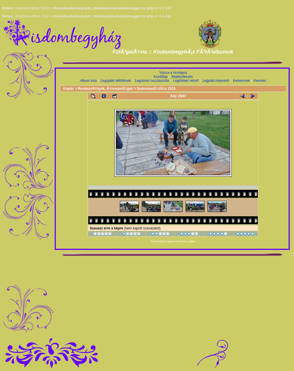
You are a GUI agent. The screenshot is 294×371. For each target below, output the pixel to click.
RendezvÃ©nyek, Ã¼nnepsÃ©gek (105, 89)
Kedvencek (241, 81)
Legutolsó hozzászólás (152, 81)
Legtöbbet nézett (185, 81)
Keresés (260, 81)
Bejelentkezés (182, 77)
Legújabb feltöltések (115, 81)
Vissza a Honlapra (173, 73)
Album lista (88, 81)
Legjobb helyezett (215, 81)
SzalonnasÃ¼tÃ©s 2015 (156, 89)
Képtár (68, 89)
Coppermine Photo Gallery (180, 241)
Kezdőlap (160, 77)
